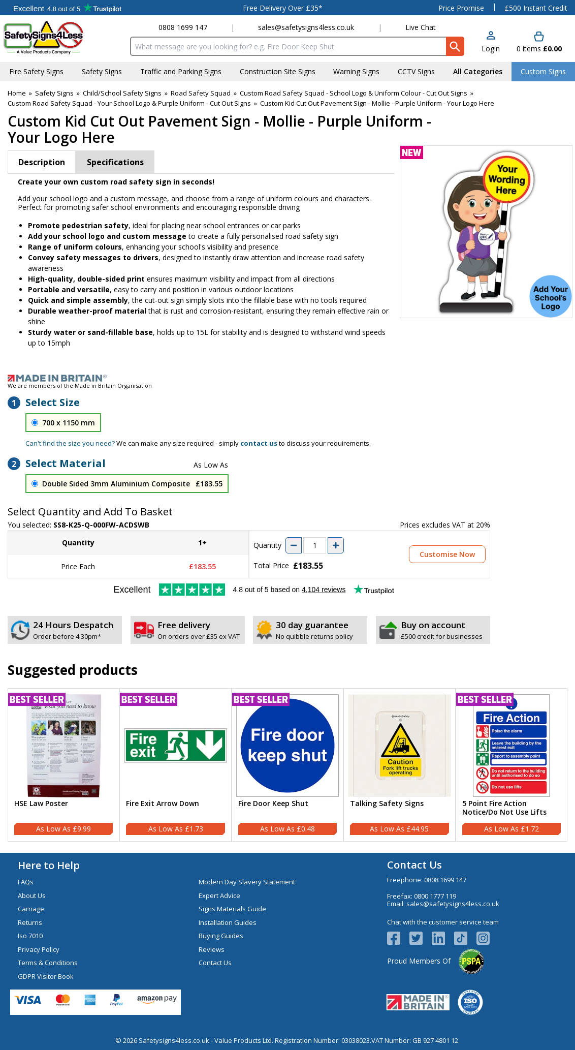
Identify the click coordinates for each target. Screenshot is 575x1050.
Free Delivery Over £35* (283, 8)
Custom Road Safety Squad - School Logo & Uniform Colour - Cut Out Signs (353, 93)
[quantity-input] (314, 545)
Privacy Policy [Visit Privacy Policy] (38, 949)
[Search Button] (455, 46)
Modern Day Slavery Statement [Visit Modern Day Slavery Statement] (247, 881)
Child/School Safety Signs (122, 93)
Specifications (115, 162)
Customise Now (447, 554)
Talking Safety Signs (387, 803)
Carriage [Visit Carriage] (31, 908)
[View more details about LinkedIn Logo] (443, 938)
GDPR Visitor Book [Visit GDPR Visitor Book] (46, 976)
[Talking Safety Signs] (399, 765)
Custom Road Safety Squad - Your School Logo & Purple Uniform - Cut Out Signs (129, 103)
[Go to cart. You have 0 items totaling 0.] (539, 42)
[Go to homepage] (63, 37)
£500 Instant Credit (535, 8)
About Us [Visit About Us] (32, 895)
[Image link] (287, 378)
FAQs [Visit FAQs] (26, 881)
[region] (63, 745)
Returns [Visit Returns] (30, 922)
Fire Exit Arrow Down (162, 803)
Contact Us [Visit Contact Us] (215, 962)
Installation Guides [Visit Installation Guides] (228, 922)
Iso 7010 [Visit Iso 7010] (30, 935)
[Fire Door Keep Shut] (287, 765)
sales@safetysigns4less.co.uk (306, 27)
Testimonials (67, 8)
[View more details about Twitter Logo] (420, 938)
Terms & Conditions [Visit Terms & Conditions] (48, 962)
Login (491, 48)
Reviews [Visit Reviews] (212, 949)
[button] (490, 42)
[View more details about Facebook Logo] (398, 938)
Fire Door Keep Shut (273, 803)
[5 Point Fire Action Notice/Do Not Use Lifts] (511, 765)
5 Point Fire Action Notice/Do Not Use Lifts (504, 808)
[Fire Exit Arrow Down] (175, 765)
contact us (258, 443)
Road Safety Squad (201, 93)
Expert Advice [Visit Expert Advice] (219, 895)
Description (41, 162)
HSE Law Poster (41, 803)
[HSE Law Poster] (63, 765)
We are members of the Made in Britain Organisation (80, 385)
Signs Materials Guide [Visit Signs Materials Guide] (232, 908)
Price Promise (461, 8)
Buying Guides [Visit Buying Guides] (221, 935)
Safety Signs (54, 93)
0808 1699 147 (182, 27)
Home (17, 93)
